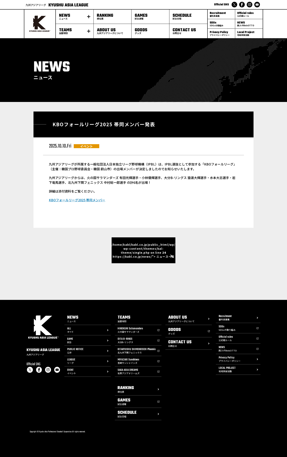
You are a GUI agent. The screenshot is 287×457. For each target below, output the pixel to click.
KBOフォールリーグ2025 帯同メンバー (77, 200)
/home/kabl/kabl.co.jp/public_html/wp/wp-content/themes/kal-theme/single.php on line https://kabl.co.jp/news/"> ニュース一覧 (143, 250)
